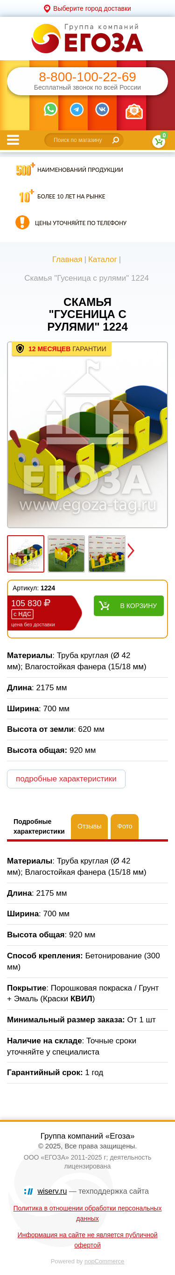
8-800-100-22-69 (87, 77)
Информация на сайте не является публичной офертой (87, 1240)
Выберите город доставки (92, 8)
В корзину (138, 605)
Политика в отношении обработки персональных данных (88, 1213)
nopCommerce (104, 1261)
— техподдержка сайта (93, 1191)
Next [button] (131, 550)
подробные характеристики (66, 778)
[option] (87, 435)
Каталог (102, 259)
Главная (67, 259)
